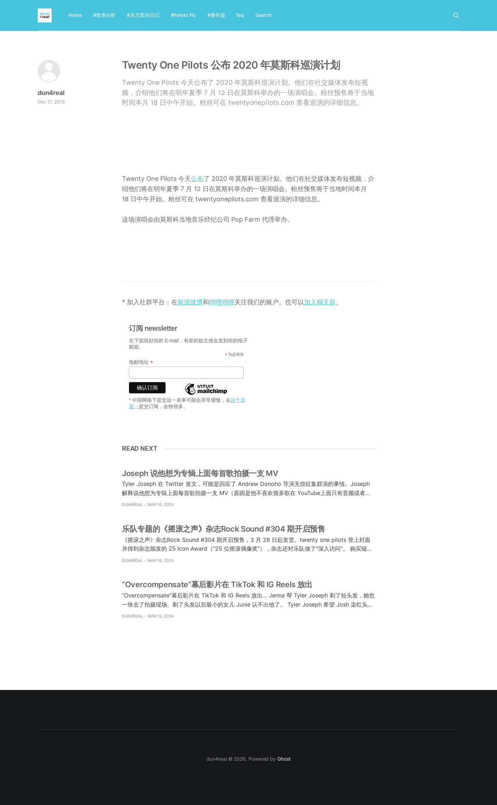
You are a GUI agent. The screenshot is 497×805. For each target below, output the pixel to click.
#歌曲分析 (104, 15)
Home (75, 15)
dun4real (51, 92)
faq (240, 15)
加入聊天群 (320, 302)
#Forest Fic (183, 15)
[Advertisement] (248, 148)
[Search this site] (456, 15)
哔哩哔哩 (221, 302)
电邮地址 (141, 362)
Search (263, 15)
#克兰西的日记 (143, 15)
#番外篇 (216, 15)
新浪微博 (190, 302)
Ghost (284, 759)
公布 (197, 178)
